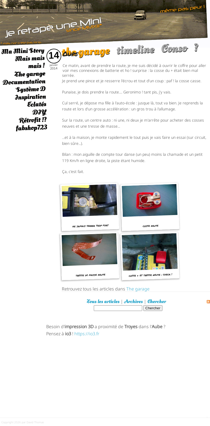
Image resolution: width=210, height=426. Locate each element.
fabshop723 (31, 128)
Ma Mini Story (22, 51)
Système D (31, 89)
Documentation (23, 82)
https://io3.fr (86, 333)
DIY (39, 112)
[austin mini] (105, 23)
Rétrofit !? (33, 120)
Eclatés (36, 104)
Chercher (156, 301)
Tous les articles (103, 301)
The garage (29, 74)
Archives (133, 301)
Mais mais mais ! (30, 61)
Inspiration (30, 97)
